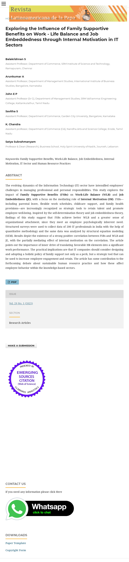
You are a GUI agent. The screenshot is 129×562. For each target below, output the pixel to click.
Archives (22, 18)
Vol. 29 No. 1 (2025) (42, 18)
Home (9, 18)
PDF (13, 282)
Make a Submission (21, 345)
